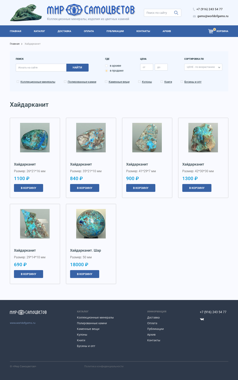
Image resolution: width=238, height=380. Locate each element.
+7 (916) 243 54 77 (213, 312)
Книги (168, 81)
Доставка (153, 317)
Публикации (155, 329)
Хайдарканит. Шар (85, 250)
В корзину (28, 188)
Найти (77, 67)
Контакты (153, 340)
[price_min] (146, 67)
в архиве (115, 65)
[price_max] (161, 67)
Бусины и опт (193, 81)
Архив (151, 334)
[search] (162, 13)
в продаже (116, 70)
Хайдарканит (25, 164)
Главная (14, 43)
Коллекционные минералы (37, 81)
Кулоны (147, 81)
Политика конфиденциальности (103, 366)
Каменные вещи (119, 81)
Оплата (152, 323)
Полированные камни (82, 81)
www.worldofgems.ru (23, 322)
